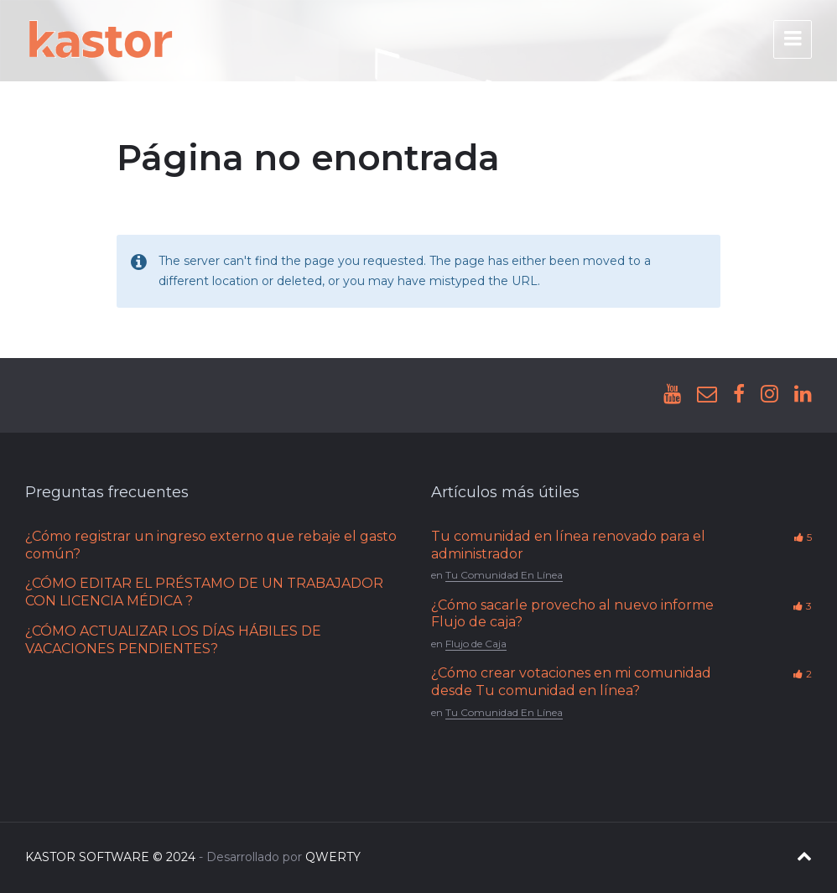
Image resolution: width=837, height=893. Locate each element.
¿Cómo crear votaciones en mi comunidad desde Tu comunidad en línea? (571, 681)
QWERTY (333, 856)
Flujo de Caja (476, 643)
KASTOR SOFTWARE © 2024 (110, 856)
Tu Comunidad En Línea (504, 575)
